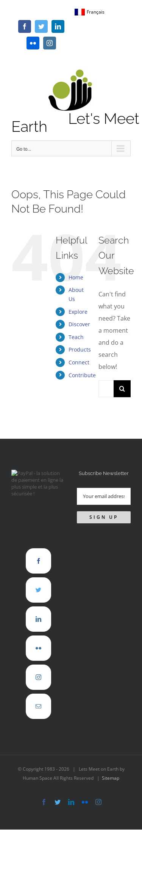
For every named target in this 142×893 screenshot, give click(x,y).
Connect (79, 362)
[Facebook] (38, 561)
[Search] (122, 388)
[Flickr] (38, 648)
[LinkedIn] (38, 619)
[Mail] (38, 706)
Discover (79, 324)
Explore (78, 311)
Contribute (82, 375)
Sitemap (110, 778)
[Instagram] (38, 677)
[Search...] (106, 388)
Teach (76, 337)
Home (76, 277)
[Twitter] (38, 590)
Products (80, 349)
